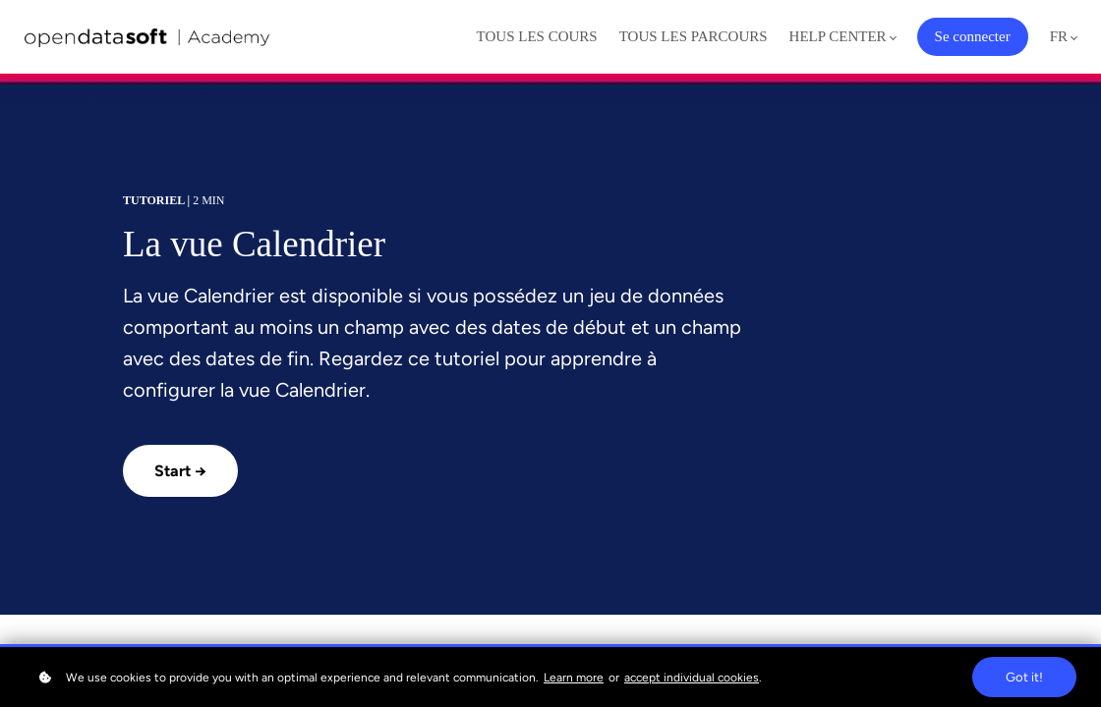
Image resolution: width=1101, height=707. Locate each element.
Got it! (1024, 677)
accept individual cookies (691, 677)
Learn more (574, 677)
